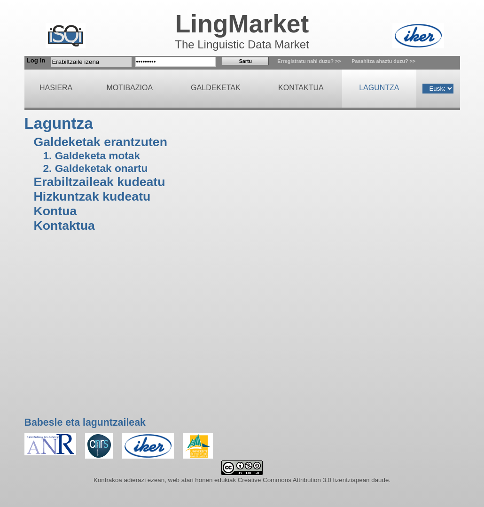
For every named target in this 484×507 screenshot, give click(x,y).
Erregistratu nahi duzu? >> (309, 61)
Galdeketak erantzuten (100, 142)
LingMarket (242, 24)
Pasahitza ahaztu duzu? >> (383, 61)
